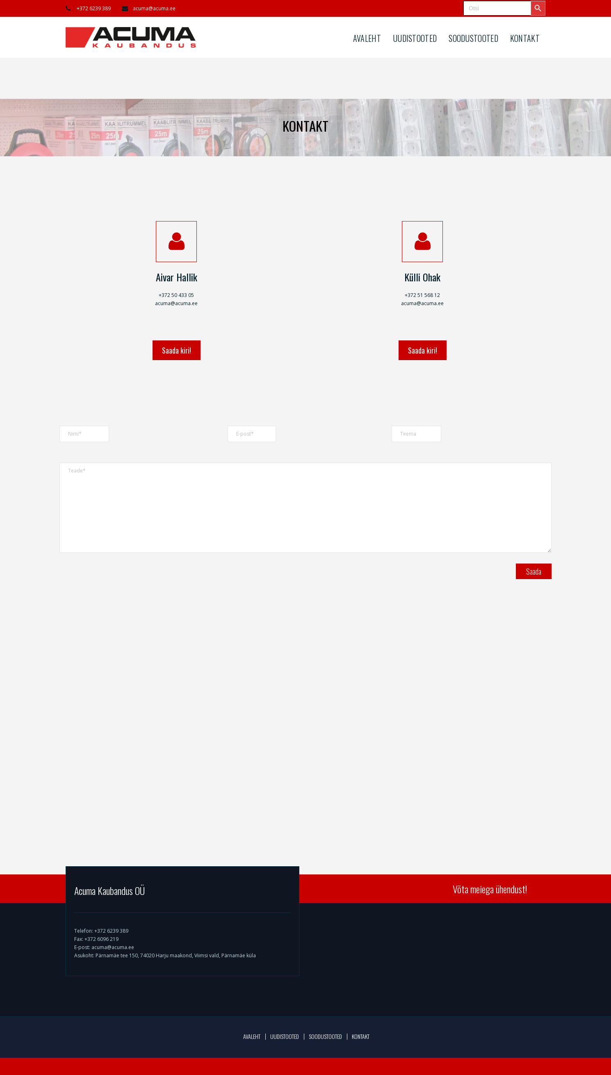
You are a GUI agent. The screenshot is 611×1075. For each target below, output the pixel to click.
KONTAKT (525, 38)
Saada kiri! (176, 350)
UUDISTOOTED (415, 38)
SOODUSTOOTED (473, 38)
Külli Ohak (422, 276)
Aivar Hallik (176, 276)
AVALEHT (367, 38)
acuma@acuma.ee (154, 8)
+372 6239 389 (94, 8)
